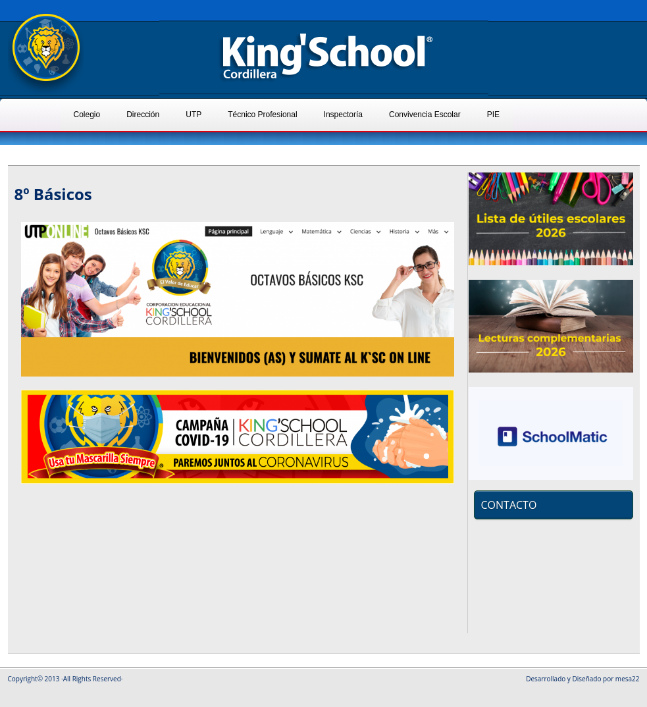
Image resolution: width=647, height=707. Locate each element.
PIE (493, 114)
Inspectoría (343, 114)
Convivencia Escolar (425, 114)
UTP (193, 114)
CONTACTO (509, 505)
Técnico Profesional (262, 114)
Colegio (87, 114)
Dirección (142, 114)
